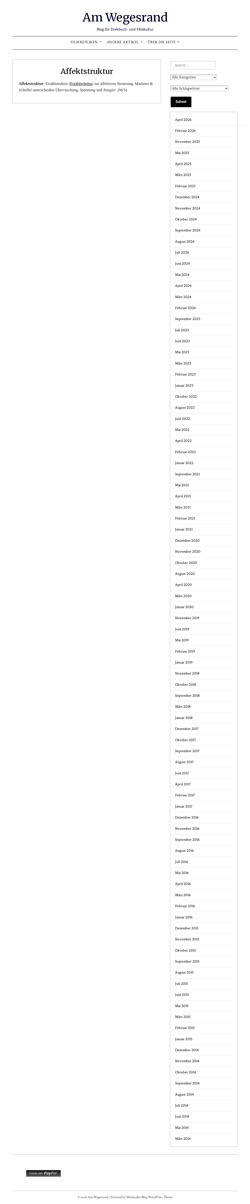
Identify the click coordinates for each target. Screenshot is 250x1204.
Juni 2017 (182, 773)
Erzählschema (81, 83)
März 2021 (183, 507)
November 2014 (187, 1061)
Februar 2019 (185, 651)
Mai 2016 (182, 873)
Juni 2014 (182, 1116)
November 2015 (187, 939)
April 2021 (183, 496)
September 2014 (187, 1083)
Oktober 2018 (185, 684)
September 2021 (187, 474)
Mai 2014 (182, 1127)
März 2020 (183, 596)
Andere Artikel (123, 42)
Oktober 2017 (185, 740)
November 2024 (187, 208)
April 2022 (183, 441)
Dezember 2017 (186, 729)
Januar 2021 (184, 529)
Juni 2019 (182, 629)
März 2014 (183, 1138)
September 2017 (187, 751)
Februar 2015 (185, 1028)
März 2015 (182, 1017)
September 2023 (187, 319)
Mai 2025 (182, 153)
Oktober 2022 (186, 396)
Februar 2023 (185, 374)
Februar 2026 (185, 130)
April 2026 (183, 119)
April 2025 (183, 164)
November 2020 (187, 551)
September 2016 (187, 839)
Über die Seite (162, 42)
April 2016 (183, 884)
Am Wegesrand (125, 17)
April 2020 (183, 584)
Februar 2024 (185, 308)
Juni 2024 (182, 263)
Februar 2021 (185, 518)
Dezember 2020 (187, 540)
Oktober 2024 (186, 219)
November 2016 (187, 828)
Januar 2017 (183, 806)
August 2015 (184, 972)
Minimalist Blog (136, 1197)
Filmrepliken (84, 42)
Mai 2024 (182, 274)
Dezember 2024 (187, 197)
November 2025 (187, 141)
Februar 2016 (185, 906)
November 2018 (187, 673)
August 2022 (185, 407)
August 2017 (184, 762)
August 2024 (185, 241)
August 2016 (184, 850)
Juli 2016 (181, 862)
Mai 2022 (182, 429)
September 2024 (187, 230)
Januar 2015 (183, 1039)
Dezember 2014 (187, 1050)
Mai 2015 (181, 1006)
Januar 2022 (184, 463)
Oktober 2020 (186, 562)
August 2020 (185, 573)
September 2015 (187, 961)
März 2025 (183, 175)
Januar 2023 (184, 385)
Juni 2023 (182, 341)
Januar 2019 (184, 662)
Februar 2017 (185, 795)
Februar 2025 (185, 186)
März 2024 (183, 297)
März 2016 (183, 895)
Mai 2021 (182, 485)
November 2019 (187, 618)
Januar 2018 (184, 718)
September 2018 (187, 695)
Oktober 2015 (185, 950)
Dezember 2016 (187, 817)
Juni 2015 (182, 994)
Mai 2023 (182, 352)
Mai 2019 (182, 640)
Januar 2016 (184, 917)
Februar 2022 (185, 452)
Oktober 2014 (185, 1072)
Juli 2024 (182, 252)
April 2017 (183, 784)
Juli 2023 (182, 330)
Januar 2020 (184, 607)
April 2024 (183, 285)
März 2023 (183, 363)
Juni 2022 (182, 418)
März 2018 (183, 707)
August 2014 (184, 1094)
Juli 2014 (181, 1105)
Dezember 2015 (186, 928)
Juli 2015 (181, 983)
